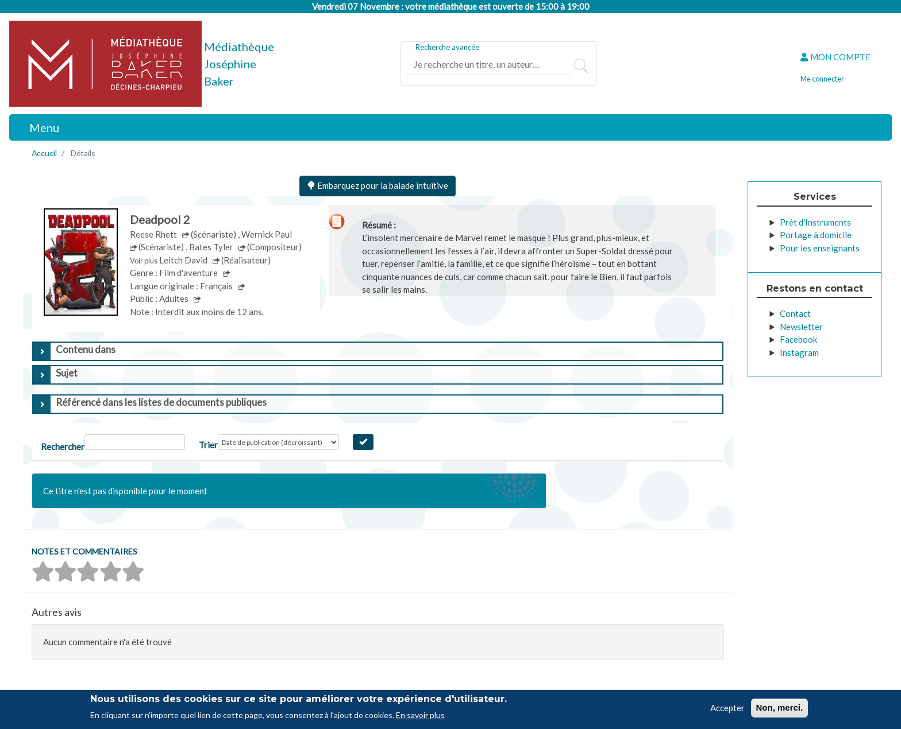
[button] (43, 571)
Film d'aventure (189, 272)
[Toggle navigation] (38, 127)
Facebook (798, 339)
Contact (795, 313)
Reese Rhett (154, 234)
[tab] (377, 351)
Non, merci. (779, 707)
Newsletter (801, 326)
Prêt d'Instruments (815, 222)
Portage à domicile (816, 235)
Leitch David (184, 260)
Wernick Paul (267, 234)
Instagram (799, 352)
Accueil (44, 153)
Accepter (727, 708)
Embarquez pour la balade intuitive (377, 185)
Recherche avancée (447, 47)
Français (217, 286)
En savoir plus (420, 715)
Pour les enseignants (820, 248)
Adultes (174, 298)
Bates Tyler (212, 247)
